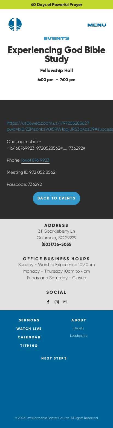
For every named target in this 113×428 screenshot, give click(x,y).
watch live (29, 329)
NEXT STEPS (54, 358)
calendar (29, 337)
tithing (29, 346)
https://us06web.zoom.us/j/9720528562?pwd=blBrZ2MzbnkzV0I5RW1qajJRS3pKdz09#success (60, 126)
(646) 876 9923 (35, 160)
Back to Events (56, 198)
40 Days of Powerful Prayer (56, 4)
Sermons (29, 320)
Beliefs (79, 328)
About (78, 320)
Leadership (79, 336)
